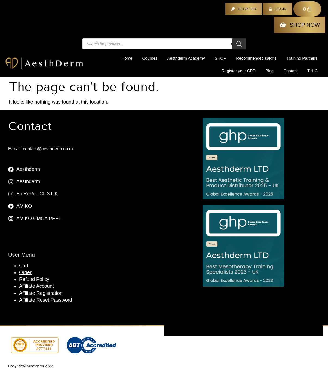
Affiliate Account (36, 286)
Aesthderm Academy (186, 58)
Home (126, 58)
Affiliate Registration (41, 293)
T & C (312, 70)
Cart (23, 265)
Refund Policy (34, 279)
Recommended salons (256, 58)
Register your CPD (239, 70)
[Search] (239, 43)
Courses (149, 58)
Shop (220, 58)
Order (25, 272)
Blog (269, 70)
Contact (290, 70)
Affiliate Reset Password (45, 300)
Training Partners (302, 58)
